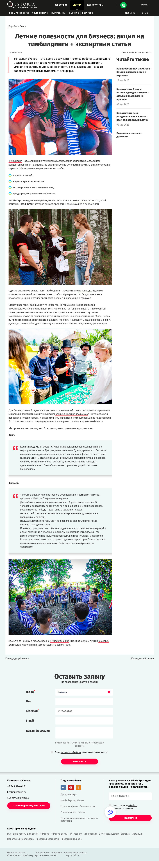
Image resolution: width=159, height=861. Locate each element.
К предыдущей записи (17, 659)
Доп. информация (38, 730)
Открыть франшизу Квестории (29, 805)
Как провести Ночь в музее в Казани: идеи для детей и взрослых (133, 72)
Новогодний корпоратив (20, 839)
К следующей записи (142, 659)
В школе (74, 13)
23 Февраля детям (109, 834)
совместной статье (83, 200)
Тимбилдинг (15, 161)
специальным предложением (71, 414)
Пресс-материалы (16, 853)
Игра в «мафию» (69, 806)
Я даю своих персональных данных (81, 752)
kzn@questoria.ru (16, 792)
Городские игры (69, 795)
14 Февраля (76, 834)
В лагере (87, 13)
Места (82, 812)
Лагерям (125, 834)
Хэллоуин (137, 834)
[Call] (123, 5)
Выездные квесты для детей (22, 834)
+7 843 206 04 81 (59, 641)
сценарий (103, 641)
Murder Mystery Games (72, 800)
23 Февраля (90, 834)
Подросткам (40, 13)
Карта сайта (72, 855)
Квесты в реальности (47, 839)
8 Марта (44, 834)
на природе (84, 291)
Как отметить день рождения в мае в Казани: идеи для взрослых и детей (132, 116)
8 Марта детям (59, 834)
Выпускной (58, 13)
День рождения (19, 13)
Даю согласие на (125, 807)
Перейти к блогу (17, 26)
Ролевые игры (87, 806)
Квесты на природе (71, 839)
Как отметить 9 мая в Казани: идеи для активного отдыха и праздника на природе (132, 94)
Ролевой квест (68, 812)
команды (102, 324)
